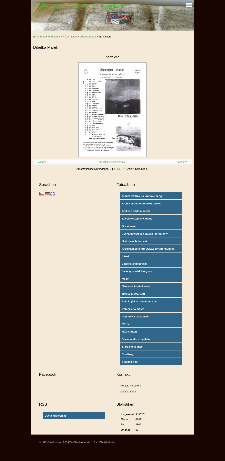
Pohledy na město (133, 309)
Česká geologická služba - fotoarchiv (145, 233)
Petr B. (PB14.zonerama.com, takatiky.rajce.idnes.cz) (140, 302)
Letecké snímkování (134, 263)
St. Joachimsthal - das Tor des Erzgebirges (80, 5)
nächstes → (184, 162)
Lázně (125, 256)
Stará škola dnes (132, 346)
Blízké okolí (129, 226)
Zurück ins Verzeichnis (112, 162)
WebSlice (74, 442)
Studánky (128, 354)
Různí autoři (70, 36)
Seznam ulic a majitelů (136, 339)
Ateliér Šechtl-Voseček (136, 211)
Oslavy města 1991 (133, 293)
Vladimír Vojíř (130, 361)
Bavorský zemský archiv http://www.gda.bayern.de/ (138, 219)
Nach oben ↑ (111, 442)
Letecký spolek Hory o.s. (137, 271)
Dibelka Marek (88, 36)
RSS (65, 442)
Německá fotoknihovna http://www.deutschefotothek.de (141, 287)
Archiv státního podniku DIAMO (141, 203)
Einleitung (39, 36)
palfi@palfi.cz (128, 391)
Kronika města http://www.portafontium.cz (148, 248)
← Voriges (40, 162)
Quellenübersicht (55, 415)
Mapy (125, 278)
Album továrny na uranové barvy (142, 196)
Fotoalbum (54, 36)
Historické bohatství (134, 241)
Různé (126, 324)
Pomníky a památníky (135, 316)
